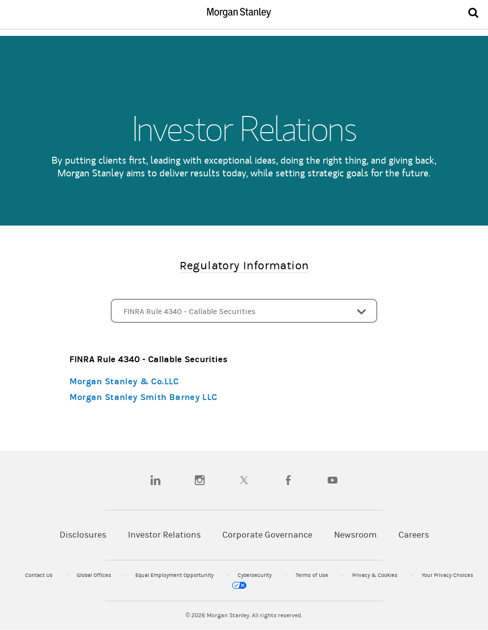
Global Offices (95, 575)
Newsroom (355, 535)
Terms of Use (313, 575)
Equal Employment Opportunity (175, 575)
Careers (413, 535)
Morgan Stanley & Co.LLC (124, 381)
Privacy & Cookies (375, 575)
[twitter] (244, 480)
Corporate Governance (267, 535)
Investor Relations (164, 535)
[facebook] (288, 480)
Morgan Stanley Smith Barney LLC (143, 397)
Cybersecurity (255, 575)
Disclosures (83, 535)
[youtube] (332, 480)
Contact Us (39, 575)
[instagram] (200, 480)
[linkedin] (155, 480)
